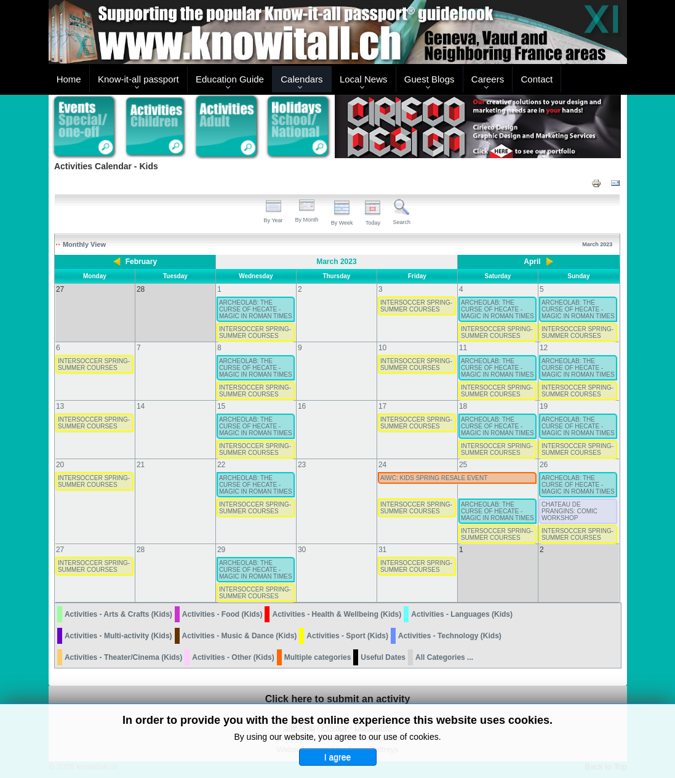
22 (221, 464)
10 (382, 347)
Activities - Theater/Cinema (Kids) (123, 657)
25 (463, 464)
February (141, 261)
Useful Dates (383, 657)
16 (302, 406)
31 (382, 549)
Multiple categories (317, 657)
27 (60, 549)
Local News (364, 79)
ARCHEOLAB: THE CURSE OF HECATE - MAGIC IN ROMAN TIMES (255, 309)
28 (141, 549)
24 (382, 464)
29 (221, 549)
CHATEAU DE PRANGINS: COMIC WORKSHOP (569, 511)
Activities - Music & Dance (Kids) (239, 636)
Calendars (301, 79)
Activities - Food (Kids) (222, 614)
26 (544, 464)
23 (302, 464)
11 (463, 347)
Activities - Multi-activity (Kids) (118, 636)
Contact (537, 79)
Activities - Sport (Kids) (347, 636)
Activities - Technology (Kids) (449, 636)
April (532, 261)
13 (60, 406)
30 (302, 549)
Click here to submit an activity (337, 699)
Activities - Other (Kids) (233, 657)
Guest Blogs (429, 79)
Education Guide (230, 79)
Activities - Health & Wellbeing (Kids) (336, 614)
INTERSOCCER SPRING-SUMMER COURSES (416, 306)
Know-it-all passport (138, 79)
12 (544, 347)
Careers (487, 79)
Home (69, 79)
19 (544, 406)
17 (382, 406)
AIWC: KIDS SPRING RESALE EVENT (433, 478)
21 (141, 464)
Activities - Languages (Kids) (462, 614)
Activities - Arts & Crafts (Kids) (118, 614)
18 (463, 406)
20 (60, 464)
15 (221, 406)
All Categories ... (444, 657)
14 (141, 406)
